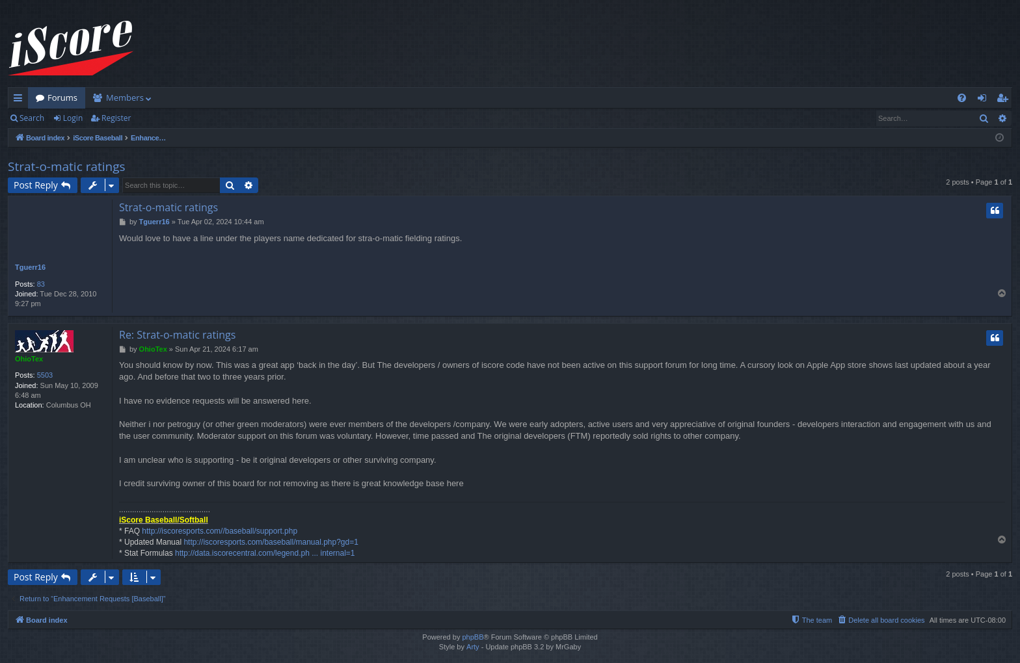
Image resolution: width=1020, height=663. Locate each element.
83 (41, 284)
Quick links (20, 100)
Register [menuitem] (1005, 100)
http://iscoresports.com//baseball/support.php (219, 531)
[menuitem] (962, 98)
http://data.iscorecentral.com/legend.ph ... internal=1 (265, 553)
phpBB (472, 637)
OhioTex (29, 359)
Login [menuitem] (984, 100)
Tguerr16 (30, 267)
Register (116, 118)
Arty (472, 647)
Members (125, 97)
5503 (45, 375)
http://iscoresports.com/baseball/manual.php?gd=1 (270, 542)
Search (32, 118)
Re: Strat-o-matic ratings (177, 334)
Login (73, 118)
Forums (62, 97)
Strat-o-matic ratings (67, 166)
